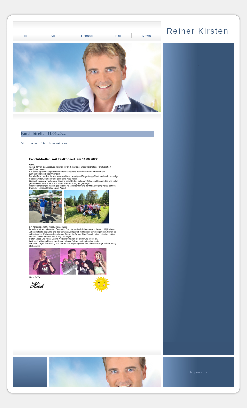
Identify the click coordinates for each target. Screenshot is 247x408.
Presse (87, 36)
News (146, 36)
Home (28, 36)
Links (116, 36)
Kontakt (57, 36)
